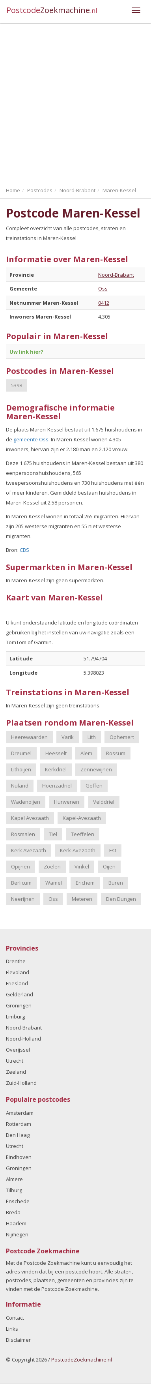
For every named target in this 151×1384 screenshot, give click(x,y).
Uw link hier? (26, 351)
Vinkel (82, 866)
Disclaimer (18, 1339)
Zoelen (52, 866)
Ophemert (122, 737)
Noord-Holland (23, 1038)
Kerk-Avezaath (77, 850)
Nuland (19, 785)
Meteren (82, 898)
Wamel (53, 882)
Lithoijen (21, 769)
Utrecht (14, 1060)
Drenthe (16, 961)
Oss (103, 288)
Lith (92, 737)
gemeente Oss (30, 439)
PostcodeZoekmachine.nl (81, 1359)
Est (112, 850)
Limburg (15, 1016)
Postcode (51, 10)
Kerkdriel (56, 769)
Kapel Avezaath (30, 817)
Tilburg (14, 1190)
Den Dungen (121, 898)
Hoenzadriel (57, 785)
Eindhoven (19, 1157)
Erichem (85, 882)
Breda (13, 1212)
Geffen (94, 785)
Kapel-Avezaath (82, 817)
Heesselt (56, 753)
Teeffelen (82, 834)
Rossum (115, 753)
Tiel (53, 834)
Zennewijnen (96, 769)
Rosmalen (23, 834)
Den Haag (18, 1134)
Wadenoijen (25, 801)
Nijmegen (17, 1234)
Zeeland (16, 1071)
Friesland (17, 983)
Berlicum (21, 882)
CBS (24, 549)
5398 (16, 385)
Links (12, 1328)
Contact (15, 1317)
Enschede (18, 1201)
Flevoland (17, 972)
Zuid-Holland (21, 1082)
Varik (68, 737)
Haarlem (16, 1223)
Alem (86, 753)
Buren (115, 882)
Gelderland (19, 994)
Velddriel (103, 801)
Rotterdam (18, 1123)
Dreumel (21, 753)
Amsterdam (20, 1112)
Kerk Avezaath (28, 850)
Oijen (109, 866)
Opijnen (20, 866)
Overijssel (18, 1049)
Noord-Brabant (116, 274)
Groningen (19, 1005)
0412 (103, 302)
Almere (14, 1179)
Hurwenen (66, 801)
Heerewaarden (29, 737)
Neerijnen (23, 898)
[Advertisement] (75, 103)
